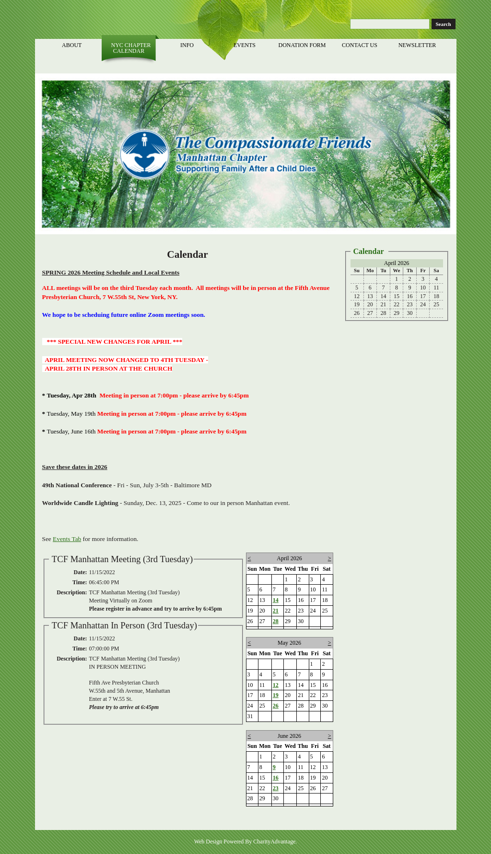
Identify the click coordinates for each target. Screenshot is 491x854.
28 (276, 621)
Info (188, 45)
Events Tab (67, 538)
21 (276, 610)
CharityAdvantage (274, 841)
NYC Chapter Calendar (130, 48)
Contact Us (360, 45)
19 (276, 695)
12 (276, 685)
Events (245, 45)
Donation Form (302, 45)
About (72, 45)
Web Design (208, 841)
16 (276, 777)
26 (276, 705)
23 (276, 788)
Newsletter (418, 45)
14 (276, 600)
